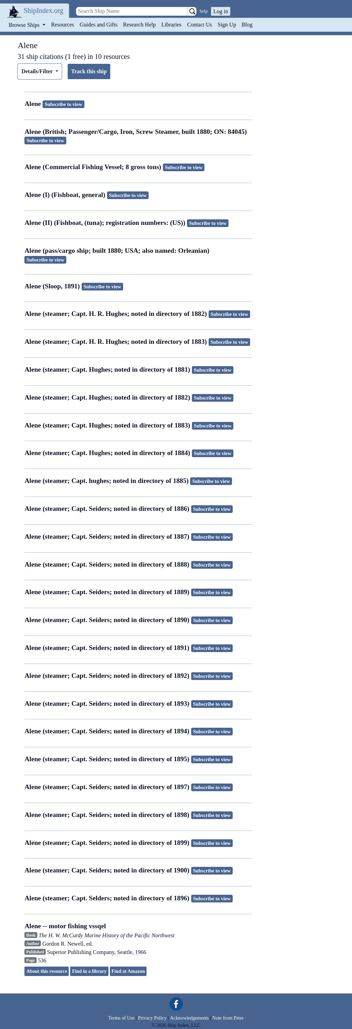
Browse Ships (25, 25)
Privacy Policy (152, 1018)
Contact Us (199, 25)
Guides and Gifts (98, 25)
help (204, 11)
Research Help (139, 25)
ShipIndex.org (43, 10)
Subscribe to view (63, 104)
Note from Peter (228, 1018)
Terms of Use (121, 1018)
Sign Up (227, 25)
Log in (220, 11)
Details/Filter (37, 71)
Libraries (171, 25)
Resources (62, 25)
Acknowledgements (189, 1018)
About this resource (46, 971)
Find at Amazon (128, 971)
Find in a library (89, 971)
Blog (247, 25)
